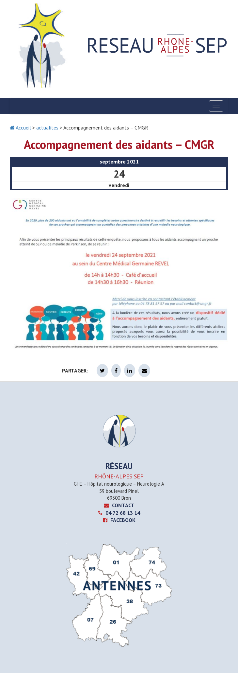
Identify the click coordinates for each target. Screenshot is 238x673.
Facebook (119, 520)
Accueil (20, 127)
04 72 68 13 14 (119, 512)
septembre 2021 (119, 161)
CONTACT (119, 505)
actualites (47, 127)
